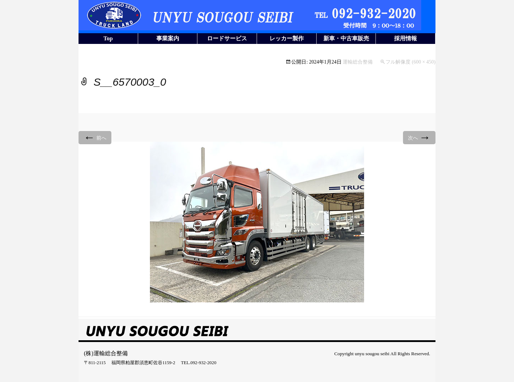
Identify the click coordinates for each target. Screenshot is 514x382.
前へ (95, 137)
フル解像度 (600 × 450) (410, 62)
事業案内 (167, 38)
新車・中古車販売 (346, 38)
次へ (419, 137)
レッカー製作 (286, 38)
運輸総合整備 (358, 62)
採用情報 (405, 38)
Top (108, 38)
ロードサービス (227, 38)
